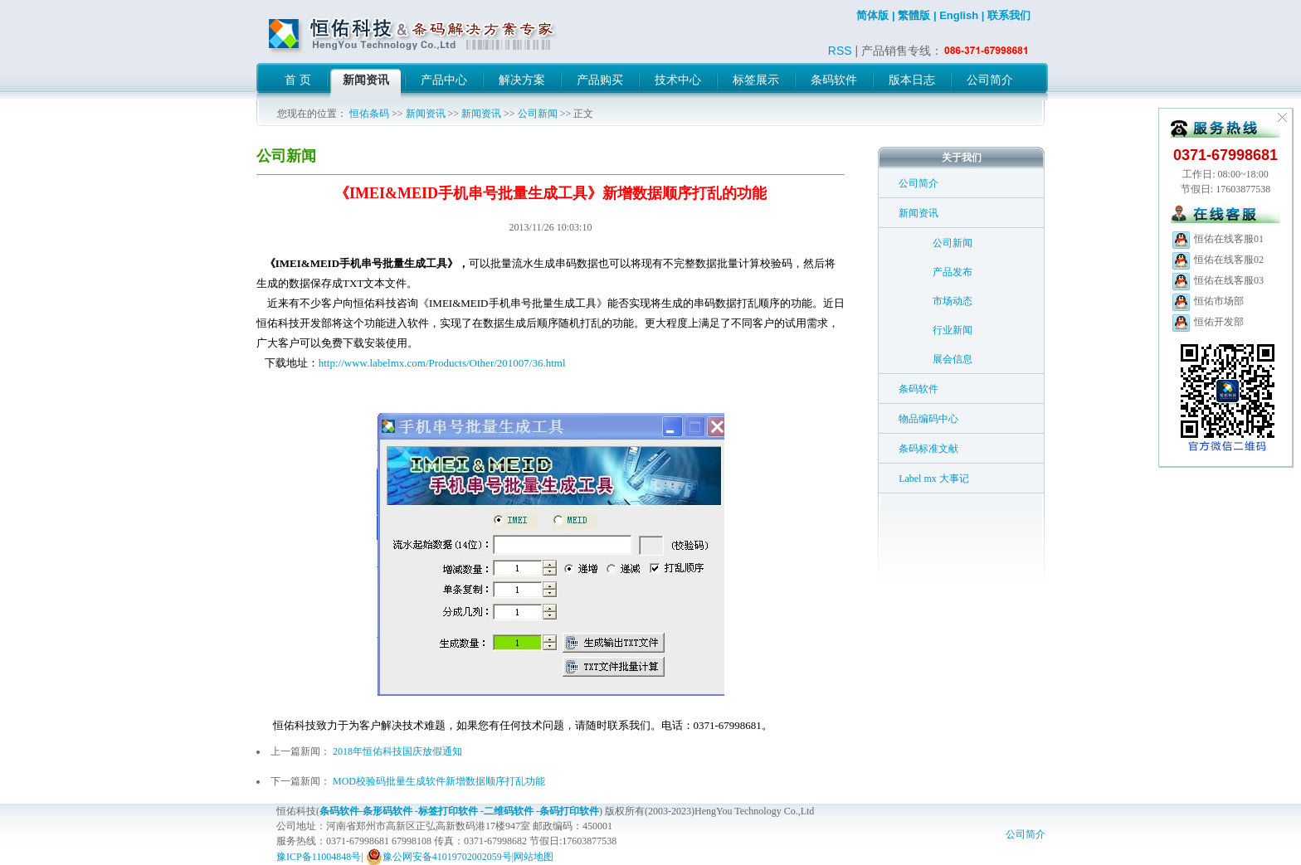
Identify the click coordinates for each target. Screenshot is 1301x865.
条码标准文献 (928, 448)
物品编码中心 (928, 419)
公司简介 (918, 183)
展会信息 (952, 359)
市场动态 (952, 301)
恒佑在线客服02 (1217, 259)
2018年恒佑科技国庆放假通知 (397, 751)
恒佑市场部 (1207, 301)
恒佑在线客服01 (1217, 239)
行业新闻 (952, 330)
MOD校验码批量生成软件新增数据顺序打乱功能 (439, 781)
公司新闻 (538, 113)
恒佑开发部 (1207, 322)
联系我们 (1009, 15)
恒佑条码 (369, 113)
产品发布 (952, 272)
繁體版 (914, 15)
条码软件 (918, 389)
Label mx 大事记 (934, 478)
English (958, 15)
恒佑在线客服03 (1217, 280)
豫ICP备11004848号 (318, 857)
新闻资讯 (426, 113)
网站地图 (533, 857)
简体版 (872, 15)
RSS (840, 50)
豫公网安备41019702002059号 (439, 856)
